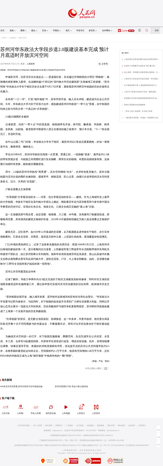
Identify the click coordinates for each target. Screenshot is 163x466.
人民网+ (20, 408)
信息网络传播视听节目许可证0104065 (29, 445)
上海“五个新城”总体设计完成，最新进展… (141, 92)
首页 (2, 30)
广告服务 (69, 425)
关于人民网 (37, 425)
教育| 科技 (23, 38)
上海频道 (12, 38)
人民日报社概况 (23, 425)
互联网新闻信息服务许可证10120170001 (65, 435)
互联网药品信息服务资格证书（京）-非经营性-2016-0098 (101, 440)
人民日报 (5, 408)
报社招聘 (48, 425)
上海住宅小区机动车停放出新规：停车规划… (142, 79)
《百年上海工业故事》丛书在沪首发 (138, 111)
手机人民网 (36, 408)
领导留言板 (51, 408)
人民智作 (96, 408)
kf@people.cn (58, 430)
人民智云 (81, 408)
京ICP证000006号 (117, 445)
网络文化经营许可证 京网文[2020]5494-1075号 (63, 445)
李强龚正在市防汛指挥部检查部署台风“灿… (141, 98)
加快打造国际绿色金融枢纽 (134, 105)
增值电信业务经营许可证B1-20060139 (98, 435)
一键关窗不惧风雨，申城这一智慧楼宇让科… (142, 118)
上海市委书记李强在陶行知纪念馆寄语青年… (142, 59)
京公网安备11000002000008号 (137, 445)
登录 (157, 30)
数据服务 (100, 425)
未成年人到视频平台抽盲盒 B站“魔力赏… (140, 66)
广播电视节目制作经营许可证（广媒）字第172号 (58, 440)
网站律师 (121, 425)
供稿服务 (90, 425)
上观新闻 (31, 64)
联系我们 (142, 425)
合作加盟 (79, 425)
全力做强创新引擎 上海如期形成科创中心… (141, 85)
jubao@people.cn (113, 430)
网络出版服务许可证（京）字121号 (96, 445)
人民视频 (65, 408)
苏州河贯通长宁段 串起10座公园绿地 (71, 386)
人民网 (3, 38)
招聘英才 (59, 425)
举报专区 (80, 30)
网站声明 (111, 425)
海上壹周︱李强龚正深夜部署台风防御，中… (142, 72)
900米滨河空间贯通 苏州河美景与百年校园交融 (21, 386)
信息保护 (131, 425)
